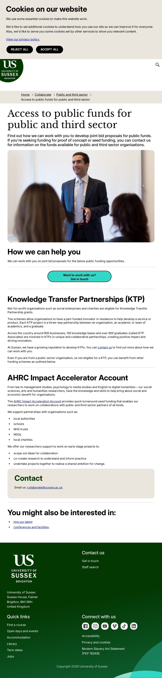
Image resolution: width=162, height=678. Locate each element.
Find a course (16, 625)
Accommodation (18, 637)
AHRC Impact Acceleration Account (37, 401)
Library (12, 644)
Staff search (90, 567)
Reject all (19, 49)
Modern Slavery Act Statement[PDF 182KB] (103, 651)
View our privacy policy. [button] (23, 39)
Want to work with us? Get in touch (79, 277)
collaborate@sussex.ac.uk (44, 487)
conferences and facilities (31, 527)
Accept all (49, 49)
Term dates (15, 650)
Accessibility (91, 636)
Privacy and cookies (96, 642)
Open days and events (22, 631)
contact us (105, 347)
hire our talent (23, 522)
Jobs (10, 656)
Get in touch (90, 561)
